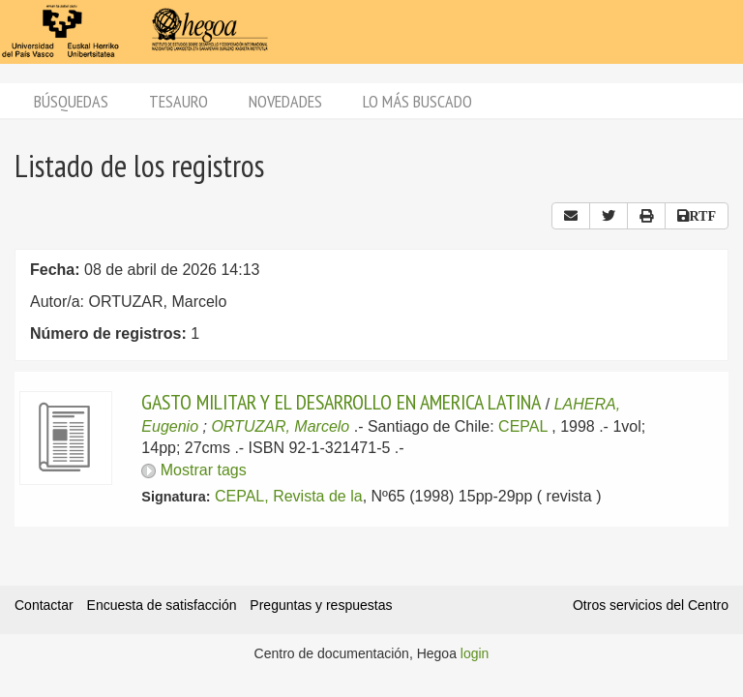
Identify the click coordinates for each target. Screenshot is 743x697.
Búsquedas (71, 101)
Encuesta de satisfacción (162, 605)
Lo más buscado (417, 101)
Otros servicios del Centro (650, 605)
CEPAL (523, 426)
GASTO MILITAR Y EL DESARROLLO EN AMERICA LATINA (341, 401)
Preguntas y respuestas (321, 605)
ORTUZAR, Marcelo (280, 426)
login (475, 653)
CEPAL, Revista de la (289, 496)
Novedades (285, 101)
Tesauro (178, 101)
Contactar (44, 605)
